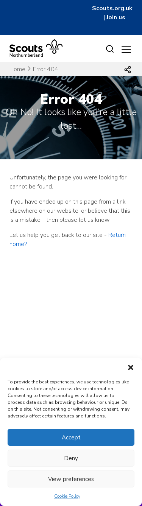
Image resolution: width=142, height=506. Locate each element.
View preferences (71, 479)
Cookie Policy (67, 496)
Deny (71, 458)
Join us (115, 17)
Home (17, 69)
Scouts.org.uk (112, 8)
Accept (71, 437)
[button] (130, 367)
